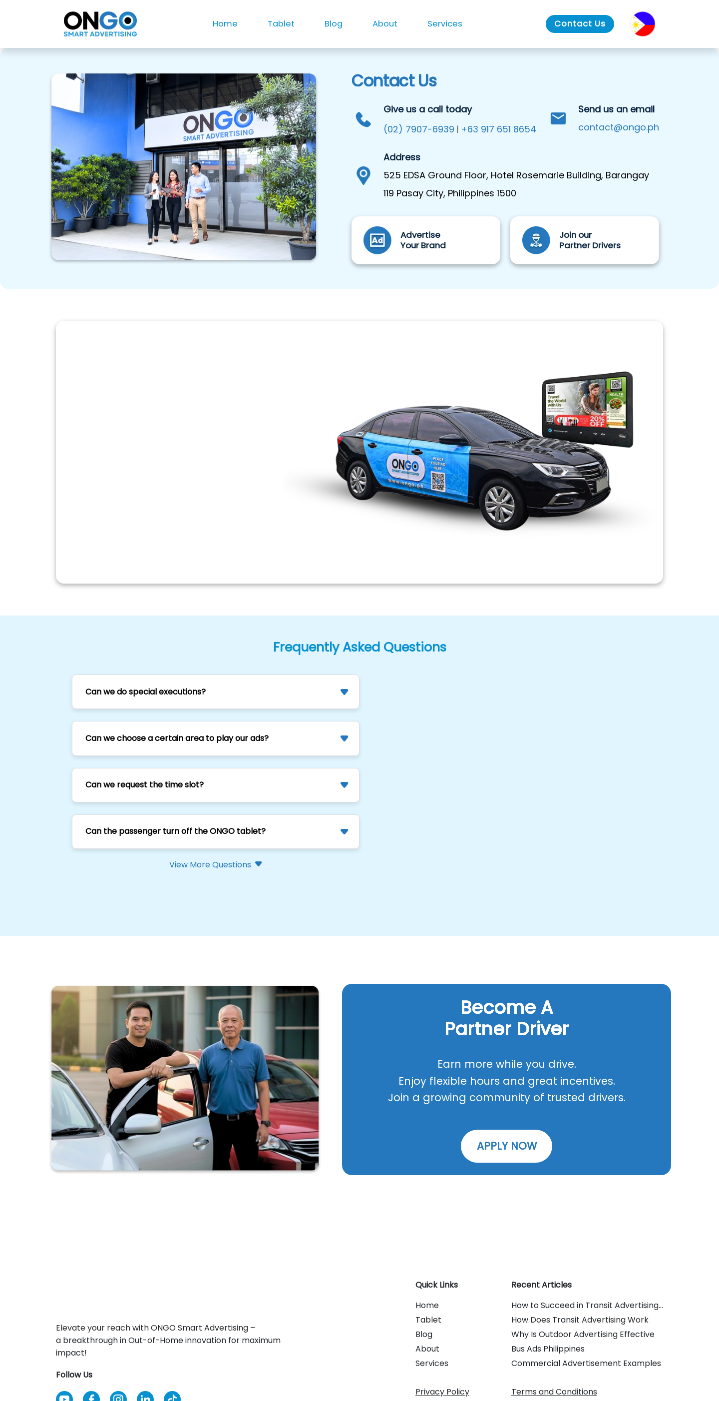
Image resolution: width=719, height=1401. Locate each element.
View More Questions (210, 865)
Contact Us (580, 23)
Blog (334, 23)
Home (225, 23)
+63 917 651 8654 (498, 129)
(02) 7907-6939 (418, 129)
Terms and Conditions (554, 1392)
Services (431, 1363)
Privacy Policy (442, 1392)
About (384, 23)
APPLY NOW (507, 1146)
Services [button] (444, 23)
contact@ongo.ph (618, 127)
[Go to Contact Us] (580, 24)
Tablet (281, 23)
